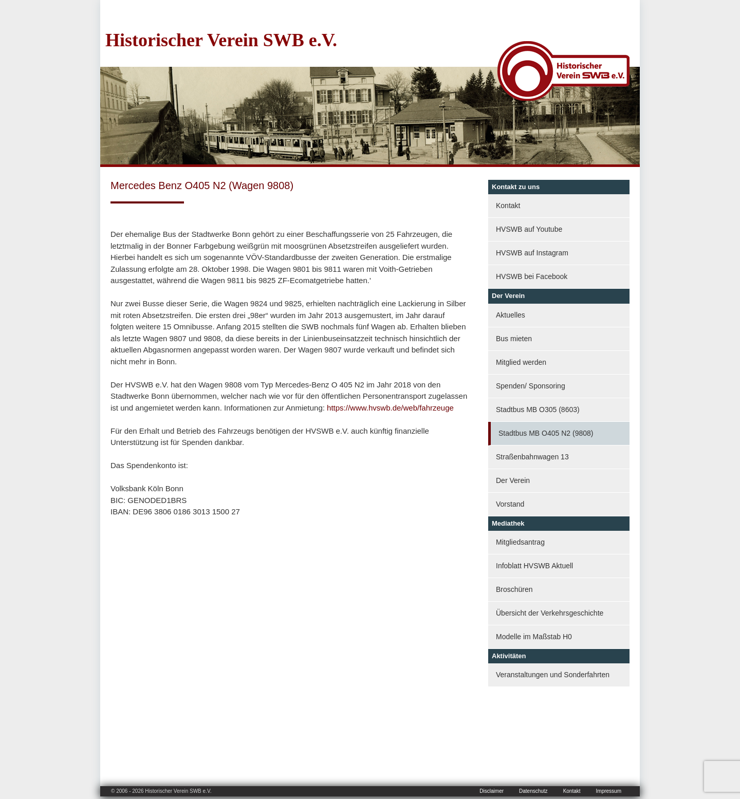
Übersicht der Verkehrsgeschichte (549, 613)
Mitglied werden (521, 362)
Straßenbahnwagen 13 (532, 457)
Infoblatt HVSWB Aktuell (534, 566)
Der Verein (513, 480)
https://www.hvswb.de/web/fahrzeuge (390, 407)
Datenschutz (533, 791)
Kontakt (508, 205)
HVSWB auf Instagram (532, 253)
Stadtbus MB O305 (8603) (538, 409)
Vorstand (510, 504)
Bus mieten (514, 339)
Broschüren (514, 589)
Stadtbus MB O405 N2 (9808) (545, 433)
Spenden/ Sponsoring (530, 386)
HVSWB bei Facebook (531, 276)
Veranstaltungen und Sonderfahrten (552, 675)
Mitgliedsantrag (520, 542)
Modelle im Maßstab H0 (534, 637)
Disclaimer (491, 791)
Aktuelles (510, 315)
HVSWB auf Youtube (529, 229)
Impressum (608, 791)
